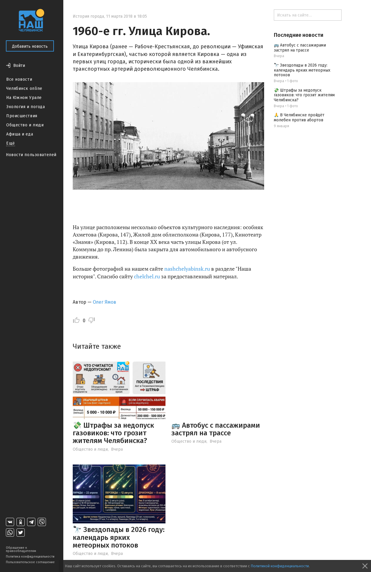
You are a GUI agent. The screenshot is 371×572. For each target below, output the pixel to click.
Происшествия (21, 115)
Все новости (19, 79)
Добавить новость (30, 46)
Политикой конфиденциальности (280, 566)
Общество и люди (25, 125)
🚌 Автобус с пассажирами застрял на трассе (215, 429)
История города (88, 16)
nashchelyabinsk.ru (187, 268)
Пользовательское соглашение (30, 562)
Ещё (10, 143)
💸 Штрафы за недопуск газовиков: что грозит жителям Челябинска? (113, 433)
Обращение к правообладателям (21, 549)
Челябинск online (24, 88)
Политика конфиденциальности (30, 556)
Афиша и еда (19, 134)
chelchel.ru (147, 276)
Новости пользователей (31, 154)
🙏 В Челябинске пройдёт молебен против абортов (299, 118)
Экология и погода (25, 106)
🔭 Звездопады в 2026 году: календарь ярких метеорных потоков (119, 537)
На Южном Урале (24, 97)
